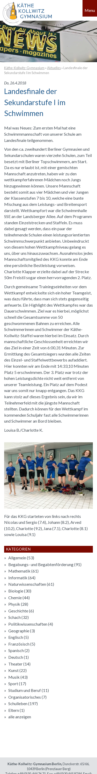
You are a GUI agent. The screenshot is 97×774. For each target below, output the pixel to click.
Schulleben (23, 703)
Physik (18, 604)
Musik (18, 677)
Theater (19, 663)
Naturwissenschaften (31, 584)
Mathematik (23, 570)
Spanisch (18, 650)
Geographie (21, 630)
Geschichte (21, 610)
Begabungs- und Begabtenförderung (44, 564)
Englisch (18, 637)
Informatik (21, 577)
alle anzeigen (19, 716)
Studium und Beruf (28, 690)
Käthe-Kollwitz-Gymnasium (24, 68)
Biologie (19, 590)
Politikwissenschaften (30, 623)
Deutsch (18, 657)
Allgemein (21, 557)
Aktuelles (54, 68)
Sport (17, 683)
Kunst (17, 670)
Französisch (21, 643)
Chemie (19, 597)
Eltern (16, 710)
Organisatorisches (27, 697)
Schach (18, 617)
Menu (90, 10)
